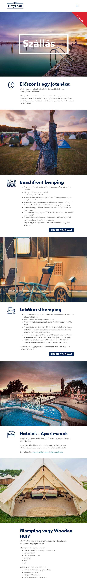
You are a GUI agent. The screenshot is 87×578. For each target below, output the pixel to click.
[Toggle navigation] (77, 6)
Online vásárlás (61, 230)
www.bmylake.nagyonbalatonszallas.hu (47, 452)
